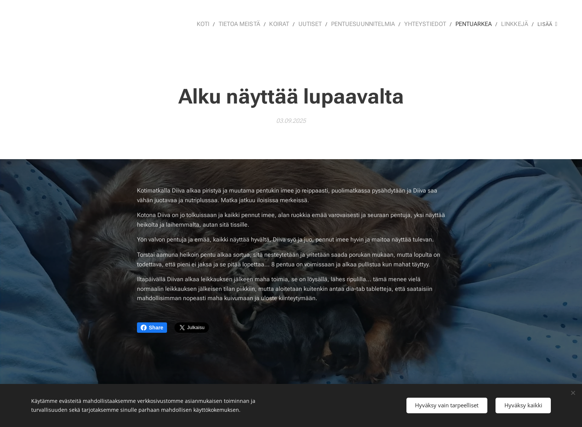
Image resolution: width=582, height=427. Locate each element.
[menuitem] (217, 24)
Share (152, 328)
